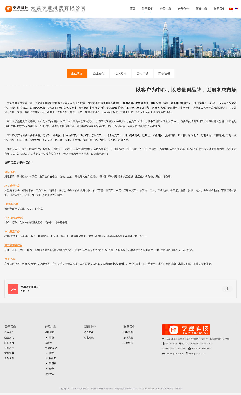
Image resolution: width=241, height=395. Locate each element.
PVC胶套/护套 (115, 107)
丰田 (124, 135)
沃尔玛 (94, 140)
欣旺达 (146, 135)
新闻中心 (201, 8)
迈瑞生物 (206, 135)
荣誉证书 (164, 73)
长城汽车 (84, 135)
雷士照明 (35, 140)
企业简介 (77, 73)
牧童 (85, 140)
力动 (12, 140)
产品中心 (165, 8)
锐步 (102, 140)
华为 (47, 135)
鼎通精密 (170, 135)
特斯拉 (57, 135)
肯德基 (121, 140)
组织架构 (120, 73)
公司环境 (142, 73)
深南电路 (219, 135)
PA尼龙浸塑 (143, 107)
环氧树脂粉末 (159, 107)
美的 (67, 140)
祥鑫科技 (158, 135)
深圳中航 (22, 140)
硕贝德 (182, 135)
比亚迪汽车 (69, 135)
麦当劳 (111, 140)
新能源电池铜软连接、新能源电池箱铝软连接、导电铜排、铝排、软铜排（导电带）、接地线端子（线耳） (157, 103)
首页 (132, 8)
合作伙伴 (183, 8)
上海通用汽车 (111, 135)
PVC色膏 (40, 107)
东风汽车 (96, 135)
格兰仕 (58, 140)
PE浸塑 (130, 107)
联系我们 (219, 8)
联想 (228, 135)
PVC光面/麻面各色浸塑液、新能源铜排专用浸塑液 (76, 107)
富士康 (76, 140)
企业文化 (98, 73)
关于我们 (147, 8)
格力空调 (47, 140)
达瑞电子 (193, 135)
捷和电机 (134, 135)
